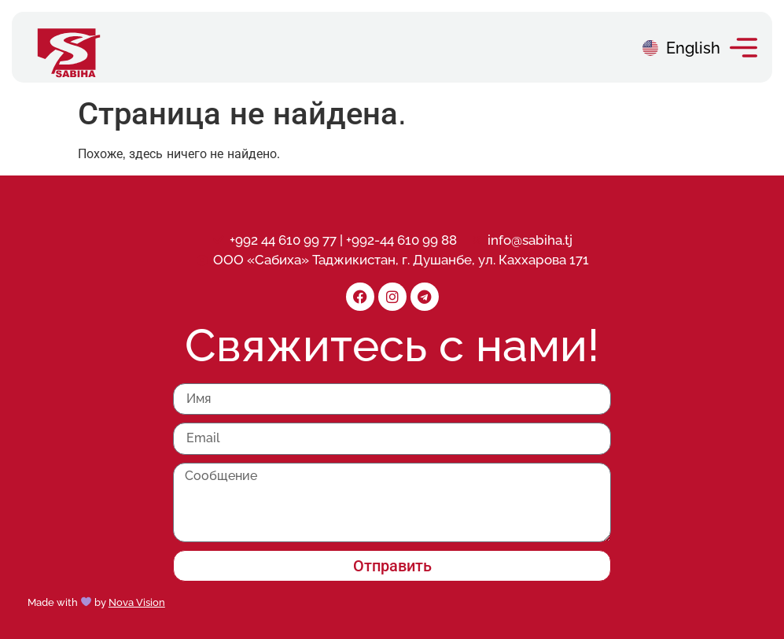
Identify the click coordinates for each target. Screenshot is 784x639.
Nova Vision (137, 602)
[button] (743, 47)
